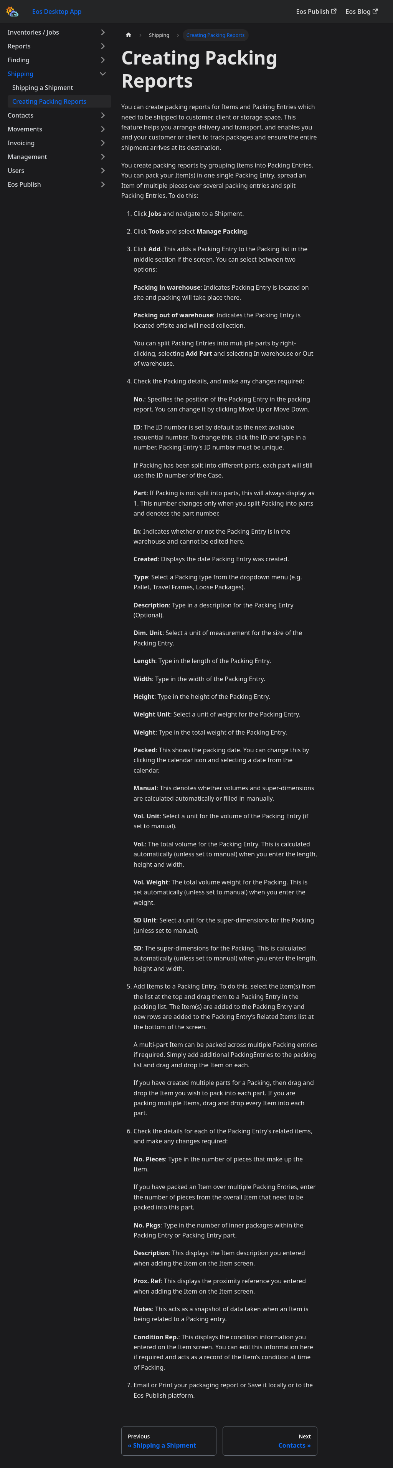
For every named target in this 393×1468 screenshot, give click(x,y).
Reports (19, 46)
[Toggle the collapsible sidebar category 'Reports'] (102, 46)
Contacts (20, 115)
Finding (19, 60)
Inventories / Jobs (33, 32)
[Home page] (128, 35)
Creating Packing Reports (49, 101)
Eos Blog (362, 11)
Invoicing (21, 143)
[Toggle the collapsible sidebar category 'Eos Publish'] (102, 184)
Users (16, 170)
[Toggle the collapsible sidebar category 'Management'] (102, 157)
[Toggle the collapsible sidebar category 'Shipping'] (102, 74)
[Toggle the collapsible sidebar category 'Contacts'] (102, 115)
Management (27, 157)
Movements (25, 129)
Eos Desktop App (57, 11)
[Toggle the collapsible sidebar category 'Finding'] (102, 60)
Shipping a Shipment (42, 87)
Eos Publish (316, 11)
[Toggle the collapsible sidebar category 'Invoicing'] (102, 143)
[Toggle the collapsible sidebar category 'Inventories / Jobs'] (102, 32)
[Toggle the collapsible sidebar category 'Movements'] (102, 129)
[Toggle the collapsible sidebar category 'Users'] (102, 170)
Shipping (20, 74)
